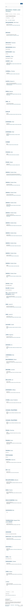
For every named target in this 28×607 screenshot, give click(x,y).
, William (11, 389)
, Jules (9, 61)
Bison (10, 402)
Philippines (13, 412)
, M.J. (9, 344)
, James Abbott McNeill (13, 536)
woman (20, 114)
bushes (13, 372)
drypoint (13, 539)
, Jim (8, 101)
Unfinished (17, 492)
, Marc (9, 56)
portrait (18, 114)
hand (10, 472)
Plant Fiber (19, 412)
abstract (9, 134)
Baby (8, 337)
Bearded (9, 539)
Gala (8, 63)
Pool (18, 327)
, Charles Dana (11, 172)
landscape (13, 327)
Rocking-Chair (17, 215)
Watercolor (7, 135)
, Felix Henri (12, 22)
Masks (15, 63)
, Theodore (11, 42)
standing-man (14, 392)
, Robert (9, 162)
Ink (10, 392)
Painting (17, 114)
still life (20, 63)
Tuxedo (19, 524)
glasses (10, 492)
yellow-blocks (17, 154)
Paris (16, 195)
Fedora (8, 35)
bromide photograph (10, 372)
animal (8, 402)
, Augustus (9, 334)
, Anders (9, 571)
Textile (7, 413)
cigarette (9, 584)
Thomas (10, 71)
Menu (6, 6)
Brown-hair (14, 114)
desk (11, 574)
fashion (13, 245)
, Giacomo (10, 459)
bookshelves (9, 574)
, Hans (10, 51)
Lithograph (13, 63)
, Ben (10, 510)
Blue (8, 327)
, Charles (11, 561)
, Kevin (9, 440)
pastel (16, 382)
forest (15, 372)
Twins (15, 337)
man (14, 539)
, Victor (11, 500)
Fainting (14, 235)
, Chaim (9, 283)
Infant (12, 337)
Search (22, 3)
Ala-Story (9, 114)
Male (12, 144)
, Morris (11, 47)
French (8, 482)
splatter (13, 154)
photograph (14, 35)
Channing (10, 430)
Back (8, 144)
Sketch (16, 124)
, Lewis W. (9, 304)
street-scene (14, 462)
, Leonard (10, 369)
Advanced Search (21, 3)
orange (14, 382)
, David (10, 324)
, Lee (9, 379)
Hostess (17, 205)
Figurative (11, 35)
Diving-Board (10, 327)
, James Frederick (12, 400)
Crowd (12, 205)
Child (12, 215)
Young (18, 35)
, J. (9, 546)
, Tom (8, 556)
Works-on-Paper (8, 64)
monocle (15, 584)
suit (16, 35)
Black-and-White (10, 195)
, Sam (9, 152)
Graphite (13, 124)
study (16, 549)
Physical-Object (16, 412)
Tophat (17, 225)
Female (9, 124)
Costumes (9, 549)
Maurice (9, 91)
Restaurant (19, 205)
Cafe (12, 195)
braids (8, 492)
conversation (9, 462)
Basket (8, 412)
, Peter (10, 121)
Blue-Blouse (11, 114)
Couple (12, 235)
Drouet (11, 539)
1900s (8, 245)
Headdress (14, 347)
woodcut (15, 154)
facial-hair (15, 574)
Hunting (12, 402)
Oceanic (11, 412)
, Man (8, 469)
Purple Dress (16, 482)
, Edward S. (10, 81)
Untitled (7, 581)
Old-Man (13, 524)
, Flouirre (9, 490)
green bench (11, 482)
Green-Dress (10, 63)
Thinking (19, 134)
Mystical (15, 549)
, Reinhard (10, 288)
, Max (10, 354)
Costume (9, 347)
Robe (16, 347)
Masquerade (18, 63)
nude (15, 124)
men (12, 35)
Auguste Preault (9, 524)
